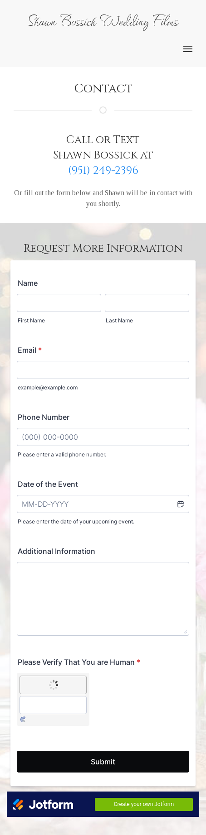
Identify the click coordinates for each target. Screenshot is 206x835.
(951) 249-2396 (103, 170)
